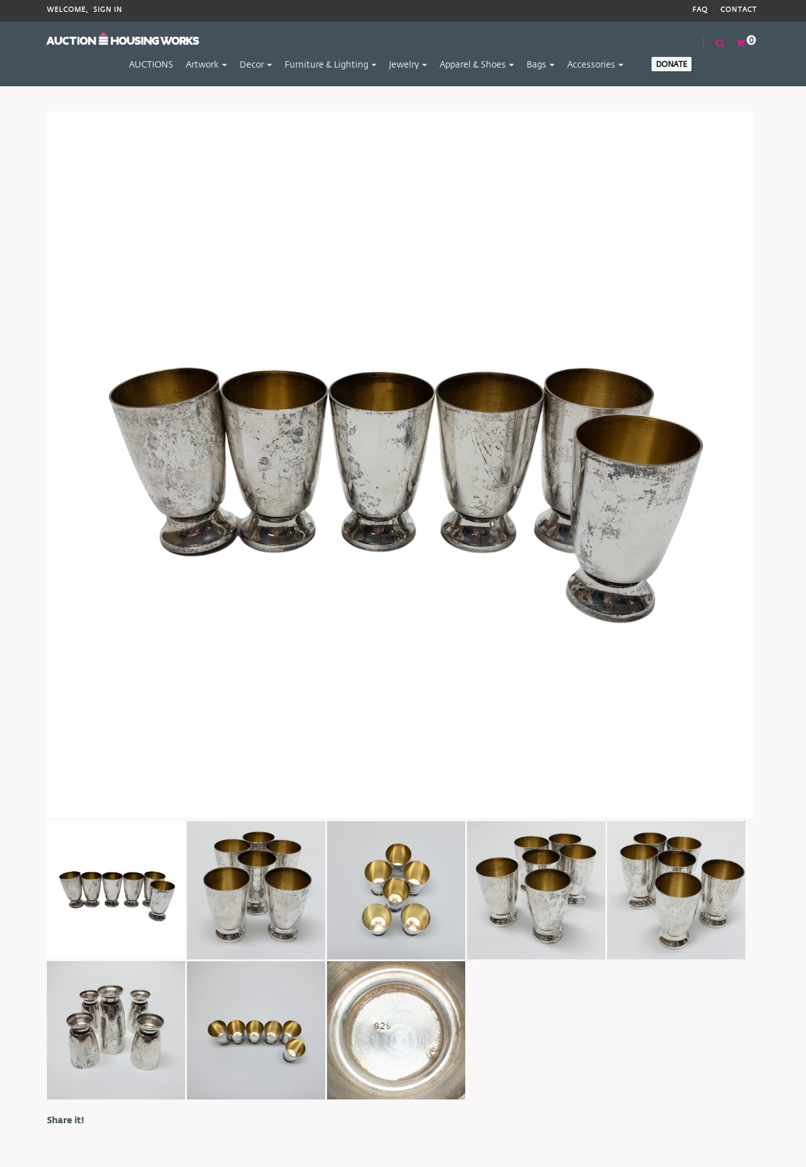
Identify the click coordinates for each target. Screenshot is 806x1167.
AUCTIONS (151, 64)
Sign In (108, 9)
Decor (255, 64)
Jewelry (408, 64)
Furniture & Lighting (330, 64)
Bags (540, 64)
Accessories (595, 64)
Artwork (206, 64)
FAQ (700, 9)
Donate (671, 63)
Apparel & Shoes (477, 64)
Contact (738, 9)
